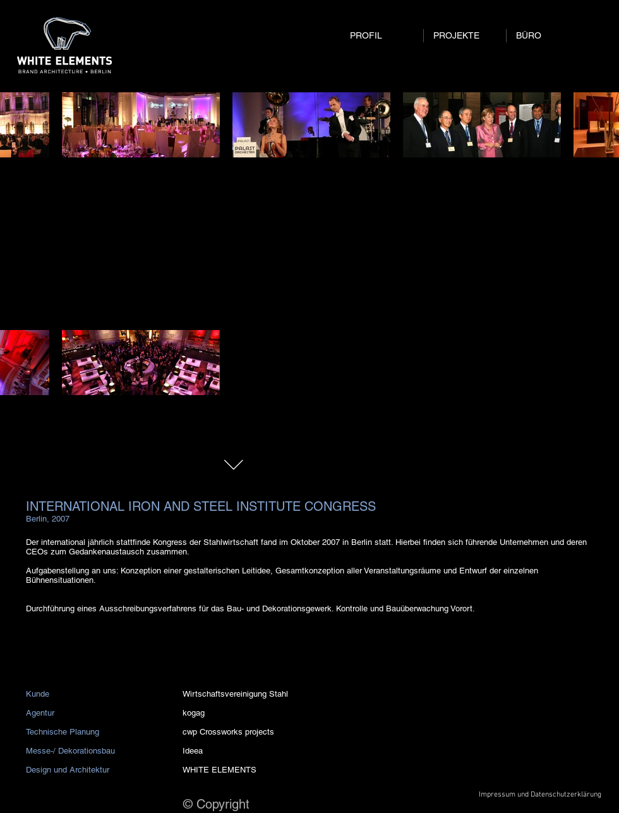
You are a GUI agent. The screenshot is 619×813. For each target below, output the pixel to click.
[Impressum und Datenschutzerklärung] (540, 795)
